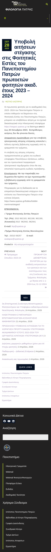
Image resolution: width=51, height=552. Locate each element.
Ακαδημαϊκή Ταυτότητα (15, 495)
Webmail (9, 472)
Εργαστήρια (6, 400)
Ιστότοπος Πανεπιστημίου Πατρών (15, 373)
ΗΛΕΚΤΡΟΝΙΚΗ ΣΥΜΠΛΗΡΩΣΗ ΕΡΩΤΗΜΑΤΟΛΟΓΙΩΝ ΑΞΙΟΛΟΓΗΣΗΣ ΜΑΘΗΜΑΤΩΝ (19, 318)
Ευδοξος (9, 489)
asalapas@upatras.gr (14, 239)
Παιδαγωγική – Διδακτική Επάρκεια (18, 351)
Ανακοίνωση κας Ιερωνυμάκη (15, 359)
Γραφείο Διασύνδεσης (10, 382)
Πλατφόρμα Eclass (14, 483)
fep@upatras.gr (19, 226)
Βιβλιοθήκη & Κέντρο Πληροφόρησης (16, 378)
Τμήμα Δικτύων (8, 391)
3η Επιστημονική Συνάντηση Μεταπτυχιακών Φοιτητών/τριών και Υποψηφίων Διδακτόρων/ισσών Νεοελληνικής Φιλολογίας (25, 306)
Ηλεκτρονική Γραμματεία (16, 466)
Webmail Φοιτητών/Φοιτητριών (19, 478)
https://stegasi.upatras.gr (15, 126)
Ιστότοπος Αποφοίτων (10, 396)
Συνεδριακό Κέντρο (9, 387)
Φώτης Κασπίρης (13, 102)
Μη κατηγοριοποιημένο (23, 244)
